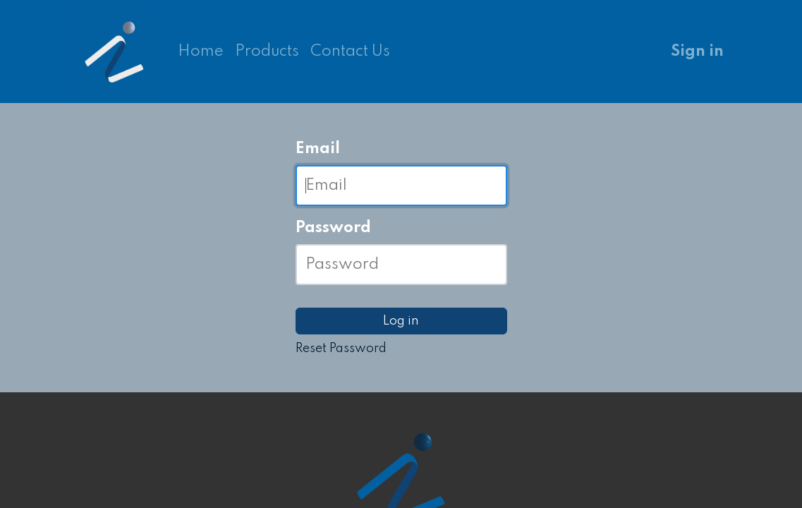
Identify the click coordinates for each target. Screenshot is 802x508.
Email (318, 149)
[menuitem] (200, 51)
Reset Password (341, 348)
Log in (401, 321)
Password (333, 228)
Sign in (697, 51)
